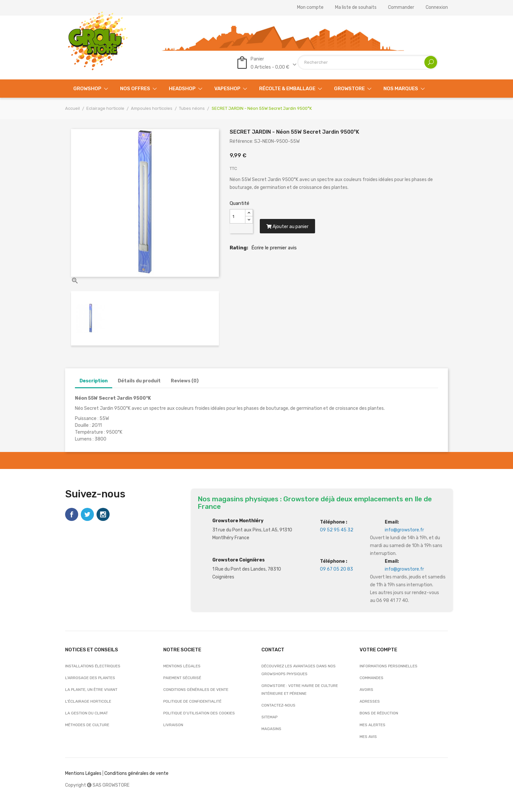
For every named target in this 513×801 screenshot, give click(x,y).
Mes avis (368, 736)
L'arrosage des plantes (90, 678)
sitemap (269, 717)
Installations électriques (92, 666)
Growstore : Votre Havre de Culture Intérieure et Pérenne (299, 689)
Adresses (370, 701)
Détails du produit (139, 381)
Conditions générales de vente (195, 689)
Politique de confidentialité (192, 701)
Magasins (271, 728)
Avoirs (366, 689)
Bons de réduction (379, 713)
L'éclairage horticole (88, 701)
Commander (401, 7)
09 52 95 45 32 (336, 530)
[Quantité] (237, 216)
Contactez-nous (278, 705)
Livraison (173, 725)
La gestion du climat (86, 713)
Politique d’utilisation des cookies (199, 713)
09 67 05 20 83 (336, 569)
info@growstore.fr (404, 530)
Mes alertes (372, 725)
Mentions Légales (83, 773)
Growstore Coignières (238, 560)
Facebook (71, 514)
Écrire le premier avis (274, 248)
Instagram (103, 514)
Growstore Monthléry (237, 521)
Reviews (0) (185, 381)
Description (94, 381)
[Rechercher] (367, 62)
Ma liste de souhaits (356, 7)
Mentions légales (182, 666)
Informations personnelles (388, 666)
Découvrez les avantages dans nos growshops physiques (298, 670)
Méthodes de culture (87, 725)
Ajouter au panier (287, 227)
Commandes (371, 678)
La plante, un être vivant (91, 689)
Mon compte (310, 7)
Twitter (87, 514)
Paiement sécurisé (182, 678)
